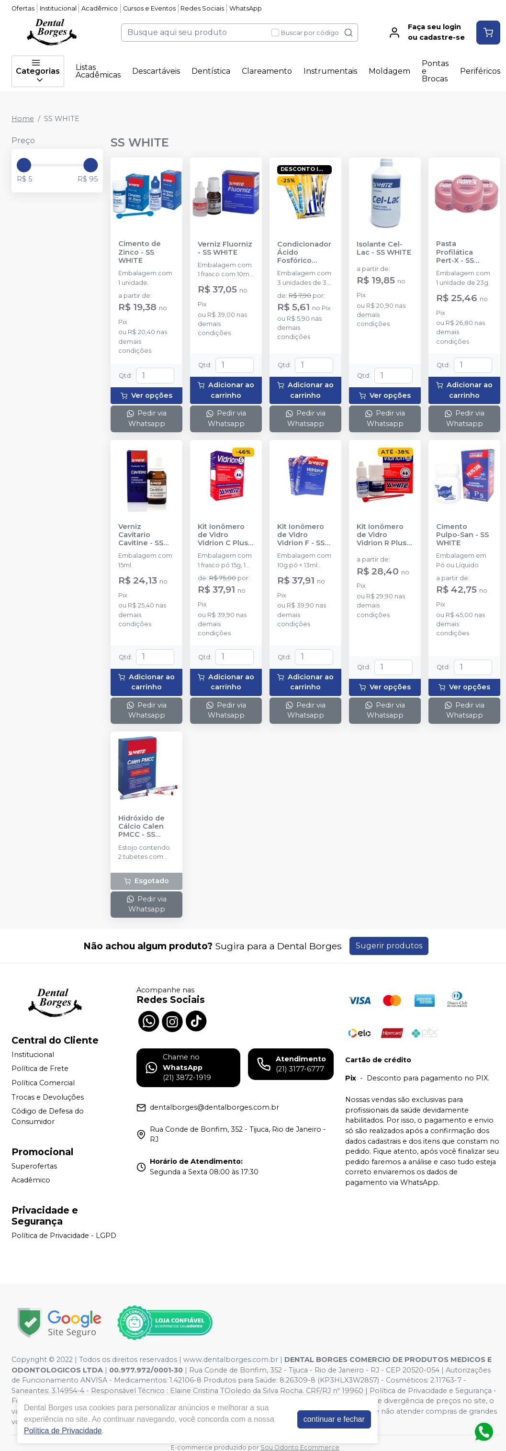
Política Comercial (43, 1083)
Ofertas (22, 8)
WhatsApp (245, 8)
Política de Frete (39, 1069)
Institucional (58, 8)
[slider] (24, 165)
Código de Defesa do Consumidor (47, 1116)
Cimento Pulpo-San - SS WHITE (462, 535)
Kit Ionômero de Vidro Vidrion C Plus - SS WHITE (225, 535)
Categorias (38, 71)
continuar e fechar (334, 1419)
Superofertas (34, 1166)
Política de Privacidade (63, 1431)
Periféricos (480, 71)
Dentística (210, 71)
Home (22, 118)
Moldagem (389, 71)
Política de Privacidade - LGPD (63, 1235)
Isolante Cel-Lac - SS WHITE (384, 248)
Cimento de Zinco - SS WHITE (139, 252)
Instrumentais (330, 71)
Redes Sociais (202, 8)
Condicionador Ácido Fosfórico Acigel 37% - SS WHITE (305, 252)
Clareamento (267, 71)
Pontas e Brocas (435, 71)
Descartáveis (156, 71)
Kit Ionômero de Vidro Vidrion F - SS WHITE (301, 535)
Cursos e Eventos (149, 8)
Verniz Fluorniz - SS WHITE (225, 248)
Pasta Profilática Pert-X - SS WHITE (455, 252)
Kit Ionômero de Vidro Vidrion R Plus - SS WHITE (384, 535)
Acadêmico (99, 8)
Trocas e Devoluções (47, 1097)
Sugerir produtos (389, 945)
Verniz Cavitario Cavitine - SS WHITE (140, 535)
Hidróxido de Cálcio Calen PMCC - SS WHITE (141, 826)
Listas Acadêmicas (98, 71)
